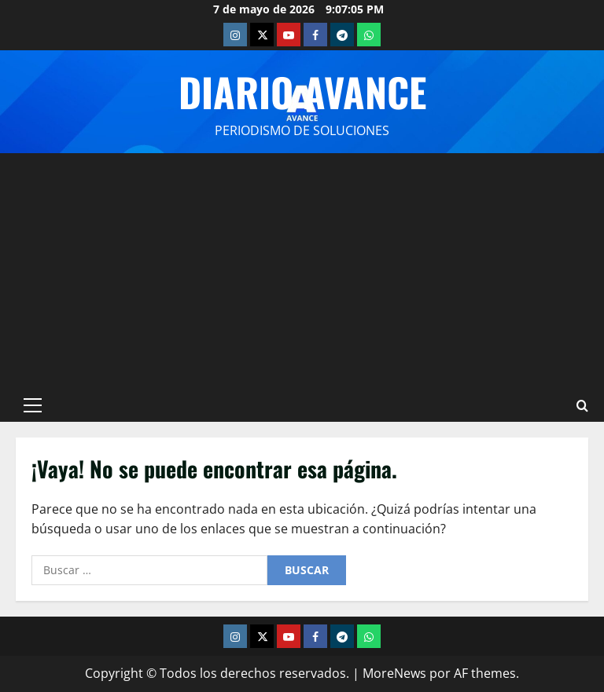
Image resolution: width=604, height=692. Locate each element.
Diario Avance (302, 91)
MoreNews (394, 673)
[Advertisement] (302, 271)
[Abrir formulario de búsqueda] (582, 405)
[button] (33, 405)
